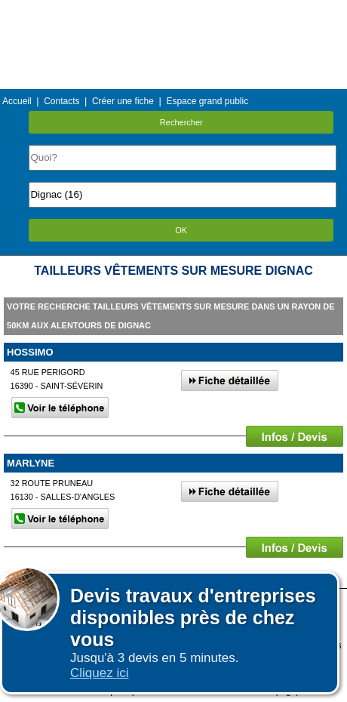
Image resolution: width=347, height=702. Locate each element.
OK (181, 230)
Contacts (61, 101)
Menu (173, 11)
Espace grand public (207, 101)
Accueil (17, 101)
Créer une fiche (123, 101)
